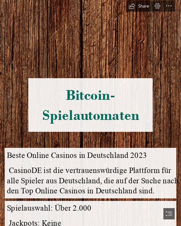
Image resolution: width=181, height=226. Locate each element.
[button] (138, 6)
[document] (90, 113)
